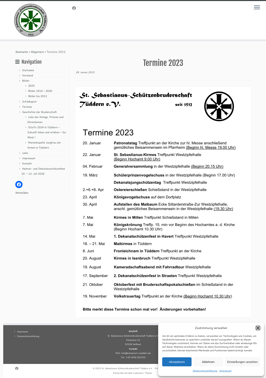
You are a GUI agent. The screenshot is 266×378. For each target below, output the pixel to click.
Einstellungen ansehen (242, 362)
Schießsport (29, 101)
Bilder (25, 80)
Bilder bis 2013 (37, 96)
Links (25, 153)
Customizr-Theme (142, 373)
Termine (27, 107)
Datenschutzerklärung (205, 370)
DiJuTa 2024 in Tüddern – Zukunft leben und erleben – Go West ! (46, 132)
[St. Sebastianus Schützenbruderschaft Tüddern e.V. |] (30, 20)
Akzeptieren (177, 362)
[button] (258, 328)
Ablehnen (208, 362)
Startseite (21, 52)
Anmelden (21, 193)
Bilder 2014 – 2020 (40, 91)
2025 (31, 85)
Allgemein (37, 52)
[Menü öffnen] (257, 8)
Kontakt (27, 163)
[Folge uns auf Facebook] (75, 8)
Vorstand (27, 75)
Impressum (225, 370)
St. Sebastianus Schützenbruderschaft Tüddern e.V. (127, 368)
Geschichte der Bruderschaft (39, 112)
